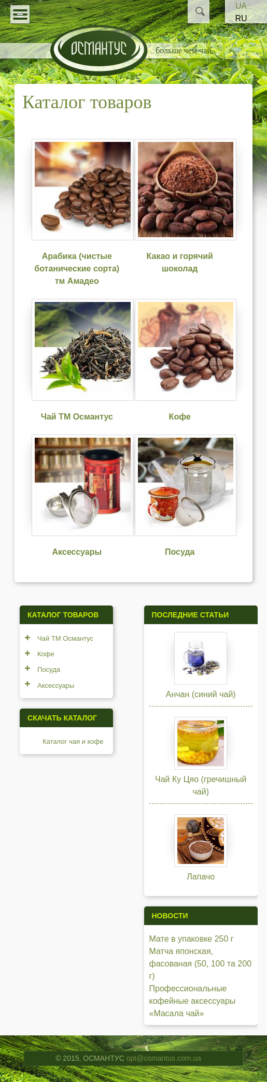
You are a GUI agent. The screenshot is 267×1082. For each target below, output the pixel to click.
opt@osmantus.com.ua (164, 1058)
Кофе (180, 416)
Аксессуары (77, 551)
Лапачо (201, 876)
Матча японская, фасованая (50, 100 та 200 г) (200, 963)
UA (241, 6)
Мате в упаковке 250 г (191, 938)
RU (241, 18)
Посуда (180, 551)
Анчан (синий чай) (201, 694)
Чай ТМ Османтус (77, 416)
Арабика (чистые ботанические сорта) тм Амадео (76, 268)
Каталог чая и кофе (73, 741)
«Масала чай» (176, 1013)
